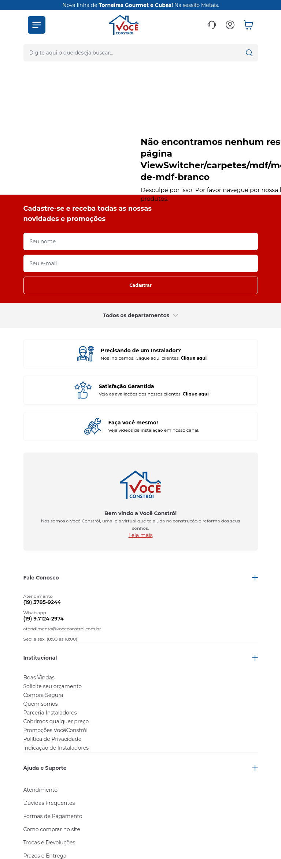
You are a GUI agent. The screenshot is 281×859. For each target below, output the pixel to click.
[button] (36, 25)
